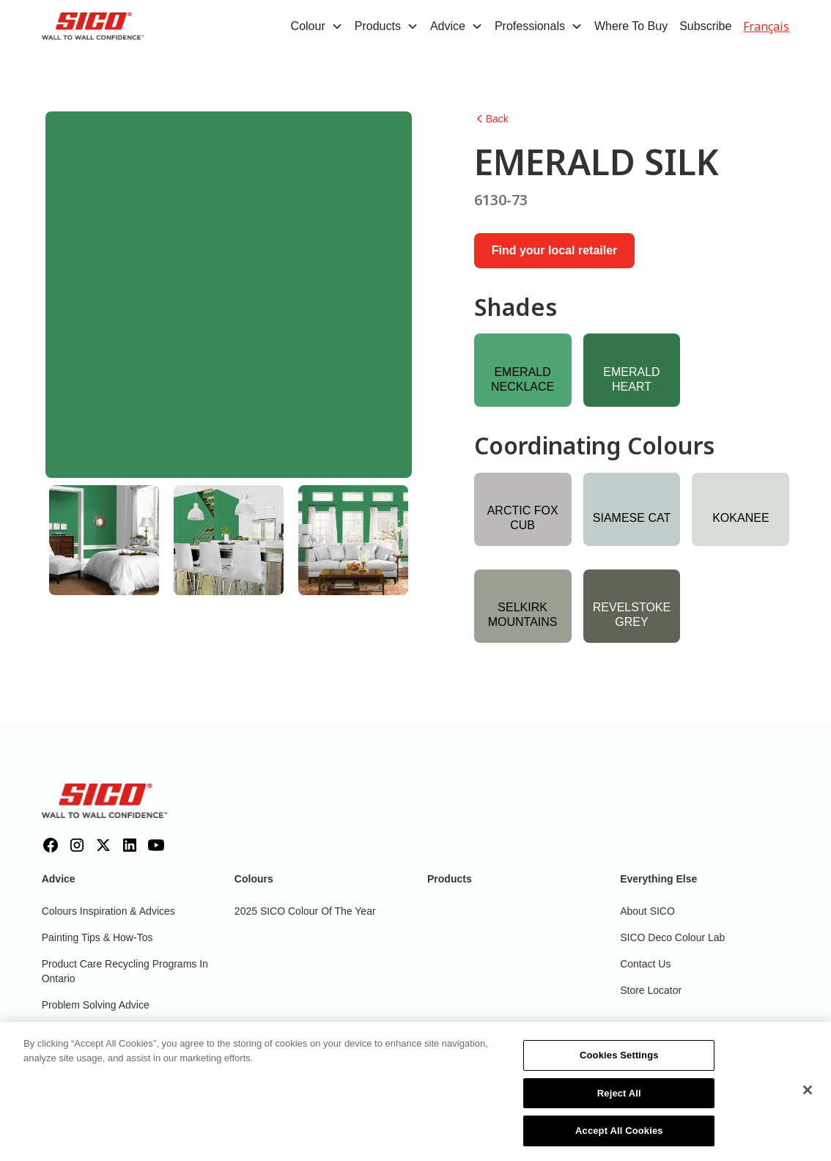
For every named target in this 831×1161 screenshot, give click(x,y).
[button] (317, 26)
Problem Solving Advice (95, 1005)
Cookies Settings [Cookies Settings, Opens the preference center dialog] (619, 1063)
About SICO (647, 911)
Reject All (619, 1101)
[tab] (104, 540)
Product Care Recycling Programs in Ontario (125, 971)
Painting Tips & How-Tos (97, 937)
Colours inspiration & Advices (108, 911)
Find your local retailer (555, 250)
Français (766, 26)
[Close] (807, 1099)
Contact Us (645, 964)
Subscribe (705, 26)
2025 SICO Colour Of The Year (305, 911)
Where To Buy (631, 26)
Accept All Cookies (619, 1139)
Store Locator (651, 990)
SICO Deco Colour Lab (672, 937)
